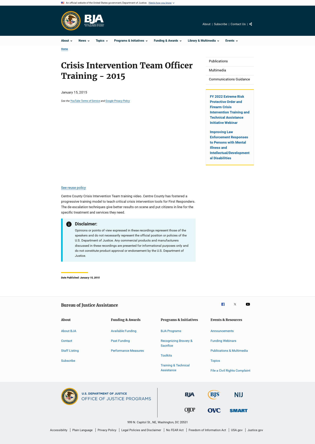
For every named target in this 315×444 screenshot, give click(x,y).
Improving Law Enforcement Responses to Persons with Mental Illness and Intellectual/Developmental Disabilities (230, 145)
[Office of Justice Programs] (71, 21)
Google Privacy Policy (117, 101)
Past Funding (120, 341)
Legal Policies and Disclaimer (141, 430)
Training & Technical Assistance (175, 367)
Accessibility (58, 430)
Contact (66, 341)
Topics (215, 361)
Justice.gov (255, 430)
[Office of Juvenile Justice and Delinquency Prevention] (190, 413)
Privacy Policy (107, 430)
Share (254, 27)
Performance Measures (127, 351)
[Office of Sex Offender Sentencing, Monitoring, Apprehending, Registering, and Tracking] (239, 412)
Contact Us (238, 24)
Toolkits (166, 355)
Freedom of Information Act (207, 430)
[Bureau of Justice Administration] (189, 398)
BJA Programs (171, 331)
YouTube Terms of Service (85, 101)
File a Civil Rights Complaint (230, 370)
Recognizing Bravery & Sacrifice (176, 343)
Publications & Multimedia (229, 351)
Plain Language (82, 430)
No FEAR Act (175, 430)
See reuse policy (73, 188)
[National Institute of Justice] (239, 398)
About (206, 24)
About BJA (68, 331)
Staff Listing (70, 351)
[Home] (94, 20)
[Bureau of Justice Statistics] (214, 400)
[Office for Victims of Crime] (214, 413)
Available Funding (123, 331)
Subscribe (220, 24)
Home (64, 48)
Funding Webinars (223, 341)
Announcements (222, 331)
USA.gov (236, 430)
